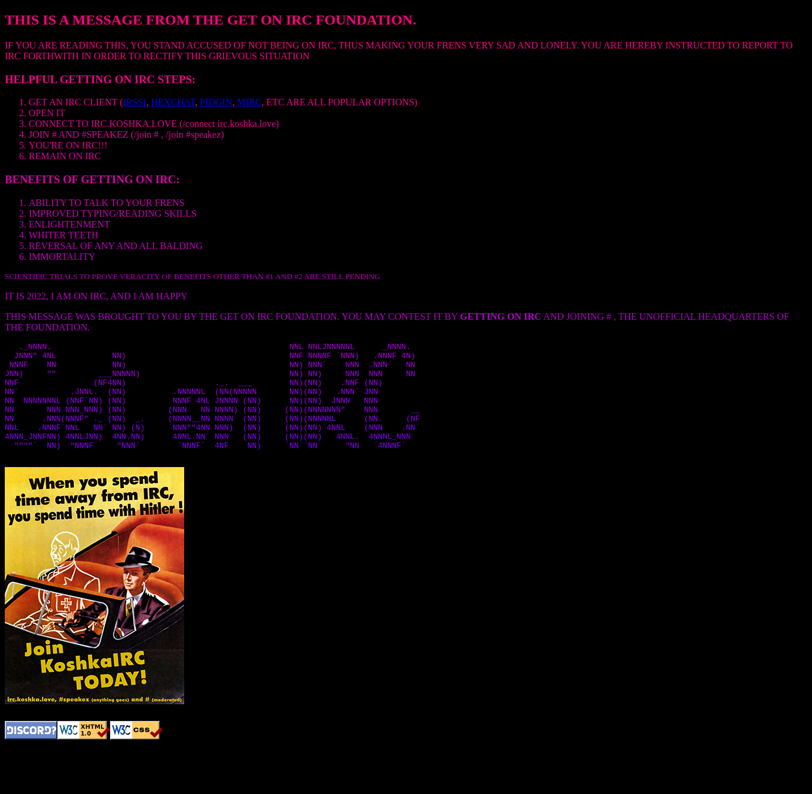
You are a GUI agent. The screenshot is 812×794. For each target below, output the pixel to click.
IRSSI (134, 102)
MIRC (249, 102)
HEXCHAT (173, 102)
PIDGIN (216, 102)
